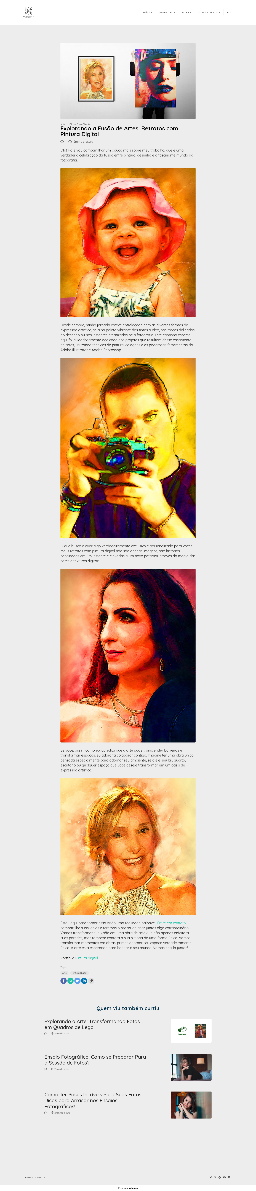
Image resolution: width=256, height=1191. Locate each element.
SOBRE (186, 12)
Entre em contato (171, 923)
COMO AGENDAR (209, 12)
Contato (39, 1177)
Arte (62, 124)
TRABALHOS (167, 12)
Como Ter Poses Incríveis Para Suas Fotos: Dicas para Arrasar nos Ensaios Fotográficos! (93, 1100)
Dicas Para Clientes (81, 124)
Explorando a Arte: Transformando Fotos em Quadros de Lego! (92, 1024)
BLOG (231, 12)
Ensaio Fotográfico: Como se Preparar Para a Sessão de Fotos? (95, 1060)
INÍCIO (147, 12)
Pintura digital (86, 958)
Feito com (128, 1188)
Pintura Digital (79, 972)
